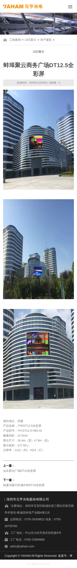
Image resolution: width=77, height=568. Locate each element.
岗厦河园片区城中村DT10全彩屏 (24, 485)
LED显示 (30, 39)
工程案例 (15, 39)
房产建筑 (46, 39)
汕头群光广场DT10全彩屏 (19, 470)
